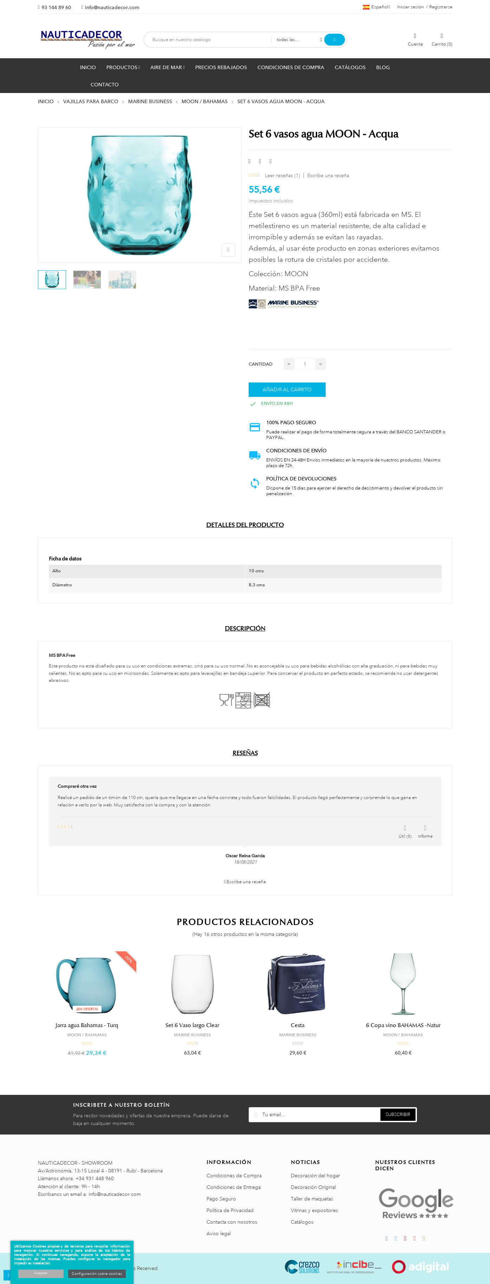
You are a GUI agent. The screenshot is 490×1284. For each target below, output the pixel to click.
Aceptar (41, 1273)
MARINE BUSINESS (192, 1034)
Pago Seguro (221, 1199)
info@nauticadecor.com (112, 7)
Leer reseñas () (282, 175)
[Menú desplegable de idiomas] (376, 7)
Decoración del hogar (315, 1175)
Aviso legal (219, 1233)
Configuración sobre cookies (97, 1273)
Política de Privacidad (230, 1210)
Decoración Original (313, 1187)
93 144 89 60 (56, 7)
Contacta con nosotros (232, 1222)
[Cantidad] (304, 364)
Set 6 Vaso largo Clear (192, 1025)
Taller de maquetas (312, 1199)
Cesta (298, 1025)
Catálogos (302, 1222)
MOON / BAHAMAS (87, 1034)
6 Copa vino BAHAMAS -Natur (403, 1025)
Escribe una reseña (328, 175)
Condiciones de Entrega (234, 1187)
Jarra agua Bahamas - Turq (86, 1025)
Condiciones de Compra (234, 1175)
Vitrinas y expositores (314, 1210)
